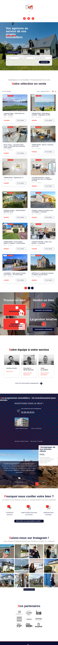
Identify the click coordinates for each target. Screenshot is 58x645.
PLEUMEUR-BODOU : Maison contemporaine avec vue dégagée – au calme (42, 179)
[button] (29, 15)
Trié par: (38, 91)
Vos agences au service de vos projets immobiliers (17, 33)
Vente (5, 95)
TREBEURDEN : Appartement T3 (13, 177)
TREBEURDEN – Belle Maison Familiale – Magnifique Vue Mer (41, 114)
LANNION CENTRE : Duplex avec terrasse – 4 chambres (42, 242)
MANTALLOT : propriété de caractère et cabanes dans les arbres (43, 273)
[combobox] (13, 58)
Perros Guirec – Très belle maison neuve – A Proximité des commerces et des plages (14, 146)
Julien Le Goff (11, 368)
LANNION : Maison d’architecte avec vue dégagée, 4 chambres (42, 211)
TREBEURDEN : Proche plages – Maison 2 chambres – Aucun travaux (14, 242)
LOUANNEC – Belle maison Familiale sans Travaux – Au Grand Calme (15, 273)
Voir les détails (21, 120)
